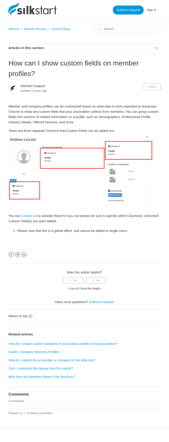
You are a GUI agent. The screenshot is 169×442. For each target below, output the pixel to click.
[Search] (128, 28)
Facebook (11, 254)
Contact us (29, 216)
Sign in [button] (151, 10)
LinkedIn (24, 254)
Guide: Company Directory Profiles (33, 352)
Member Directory (35, 29)
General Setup (61, 29)
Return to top (20, 316)
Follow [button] (152, 86)
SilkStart (13, 29)
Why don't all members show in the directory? (41, 376)
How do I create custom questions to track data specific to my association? (62, 344)
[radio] (73, 280)
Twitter (17, 254)
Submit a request (128, 10)
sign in (22, 413)
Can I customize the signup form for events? (40, 368)
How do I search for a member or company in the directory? (51, 360)
